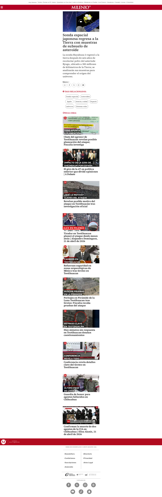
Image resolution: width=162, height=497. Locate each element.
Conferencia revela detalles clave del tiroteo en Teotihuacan (79, 364)
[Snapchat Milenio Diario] (89, 491)
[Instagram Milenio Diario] (85, 485)
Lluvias (123, 2)
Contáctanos (70, 458)
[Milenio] (81, 7)
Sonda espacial (72, 96)
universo (69, 106)
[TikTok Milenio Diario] (81, 491)
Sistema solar (81, 106)
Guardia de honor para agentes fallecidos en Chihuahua (77, 397)
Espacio (93, 101)
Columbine (130, 2)
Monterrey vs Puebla (90, 2)
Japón (69, 101)
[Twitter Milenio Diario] (77, 485)
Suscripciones (70, 463)
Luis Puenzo (102, 2)
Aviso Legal (88, 463)
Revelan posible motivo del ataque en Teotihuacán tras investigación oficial (79, 204)
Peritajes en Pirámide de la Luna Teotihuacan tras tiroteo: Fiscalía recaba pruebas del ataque (79, 301)
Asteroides (85, 96)
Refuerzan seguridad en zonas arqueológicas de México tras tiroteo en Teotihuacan (77, 269)
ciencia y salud (82, 101)
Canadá (117, 2)
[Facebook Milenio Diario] (68, 485)
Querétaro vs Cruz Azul (64, 2)
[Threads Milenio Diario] (93, 485)
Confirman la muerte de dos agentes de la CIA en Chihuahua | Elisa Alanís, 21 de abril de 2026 (80, 430)
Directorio (88, 454)
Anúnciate (69, 467)
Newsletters (70, 454)
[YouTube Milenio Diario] (72, 491)
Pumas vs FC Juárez (49, 2)
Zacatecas (110, 2)
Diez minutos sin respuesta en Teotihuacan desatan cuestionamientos (79, 332)
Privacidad (88, 458)
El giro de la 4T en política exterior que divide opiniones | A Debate (81, 171)
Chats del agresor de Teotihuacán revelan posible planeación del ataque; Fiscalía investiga (80, 140)
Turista (40, 2)
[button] (2, 8)
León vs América (78, 2)
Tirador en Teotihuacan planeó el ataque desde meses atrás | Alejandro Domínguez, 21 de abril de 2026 (81, 237)
